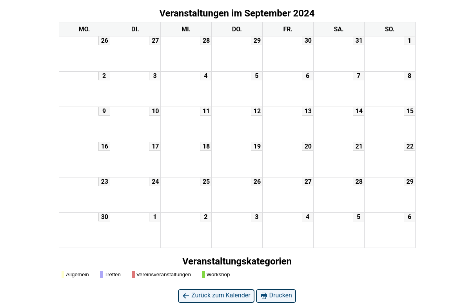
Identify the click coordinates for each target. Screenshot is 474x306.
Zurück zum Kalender (216, 296)
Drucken (276, 296)
